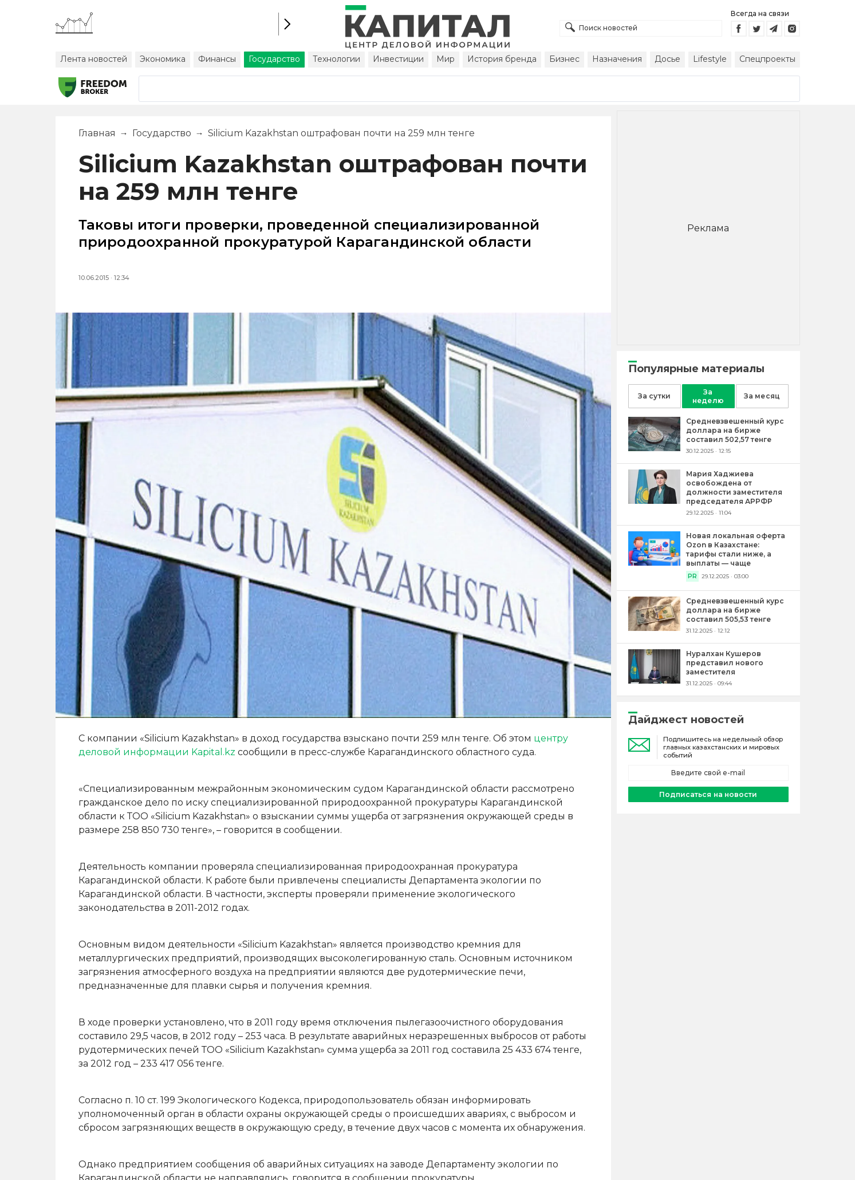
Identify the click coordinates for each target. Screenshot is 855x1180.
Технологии (336, 59)
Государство (274, 59)
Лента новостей (93, 59)
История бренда (502, 59)
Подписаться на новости (708, 794)
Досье (667, 59)
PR (692, 576)
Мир (445, 59)
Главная (97, 133)
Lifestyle (710, 59)
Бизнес (564, 59)
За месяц (761, 396)
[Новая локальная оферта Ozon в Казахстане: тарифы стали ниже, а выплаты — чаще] (654, 562)
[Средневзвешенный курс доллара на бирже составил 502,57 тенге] (654, 448)
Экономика (163, 59)
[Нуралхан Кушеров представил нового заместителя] (654, 680)
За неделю (707, 396)
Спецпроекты (767, 59)
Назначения (617, 59)
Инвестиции (398, 59)
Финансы (217, 59)
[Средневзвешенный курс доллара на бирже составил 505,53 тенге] (654, 627)
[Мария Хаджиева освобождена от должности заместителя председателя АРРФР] (654, 500)
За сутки (654, 396)
